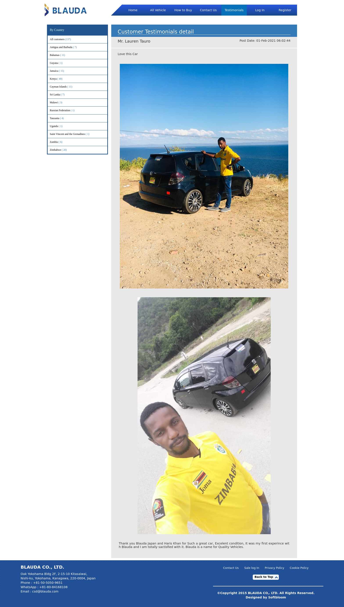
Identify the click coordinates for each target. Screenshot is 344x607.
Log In (259, 10)
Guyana (60, 63)
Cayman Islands (64, 87)
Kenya (59, 79)
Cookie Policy (299, 568)
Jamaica (60, 71)
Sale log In (251, 568)
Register (285, 10)
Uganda (60, 126)
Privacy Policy (274, 568)
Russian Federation (66, 110)
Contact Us (208, 10)
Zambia (60, 142)
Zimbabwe (61, 150)
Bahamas (60, 55)
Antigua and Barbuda (67, 47)
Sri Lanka (61, 94)
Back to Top (263, 576)
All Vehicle (158, 10)
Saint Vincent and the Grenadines (73, 134)
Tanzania (60, 118)
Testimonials (234, 10)
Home (132, 10)
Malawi (60, 102)
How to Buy (183, 10)
